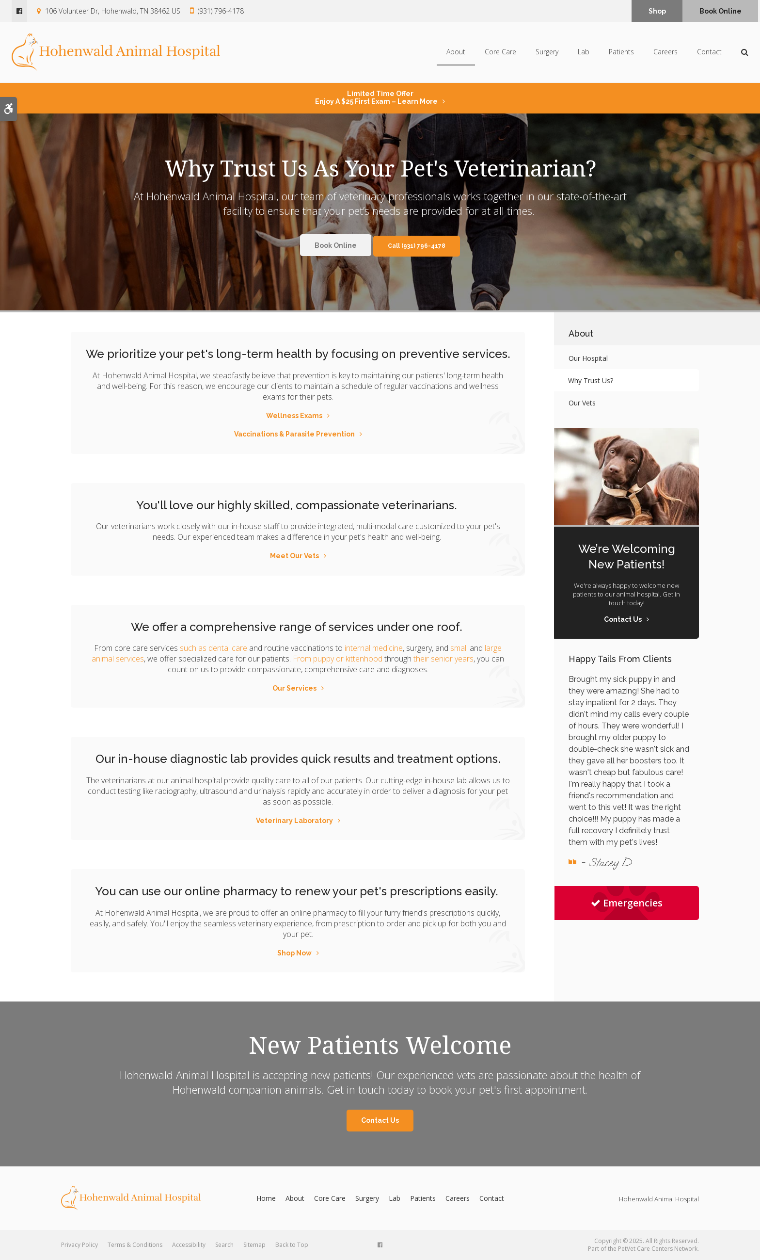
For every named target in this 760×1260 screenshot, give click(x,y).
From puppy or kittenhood (337, 658)
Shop (657, 11)
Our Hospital (588, 358)
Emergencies (627, 902)
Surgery (547, 52)
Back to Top (291, 1245)
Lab (583, 52)
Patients (621, 52)
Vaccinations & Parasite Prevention (294, 434)
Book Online (720, 11)
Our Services (294, 688)
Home (266, 1198)
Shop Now (294, 953)
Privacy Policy (79, 1245)
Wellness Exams (294, 416)
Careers (665, 52)
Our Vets (582, 402)
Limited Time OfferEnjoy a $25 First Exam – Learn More (376, 97)
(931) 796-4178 (221, 11)
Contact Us (380, 1120)
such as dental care (213, 648)
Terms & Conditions (135, 1245)
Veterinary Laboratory (294, 820)
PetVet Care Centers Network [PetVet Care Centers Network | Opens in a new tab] (657, 1248)
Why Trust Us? (591, 380)
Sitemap (254, 1245)
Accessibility (189, 1245)
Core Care (500, 52)
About (455, 52)
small (459, 648)
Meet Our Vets (294, 556)
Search (224, 1245)
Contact (709, 52)
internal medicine (374, 648)
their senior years (443, 658)
